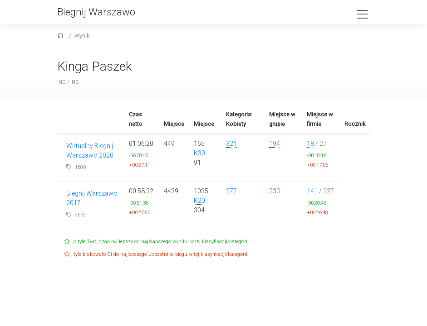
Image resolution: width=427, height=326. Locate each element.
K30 (199, 153)
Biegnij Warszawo (96, 12)
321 (231, 143)
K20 (199, 200)
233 (274, 191)
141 (312, 191)
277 (231, 191)
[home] (61, 35)
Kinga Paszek (94, 66)
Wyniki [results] (82, 35)
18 (310, 143)
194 (274, 143)
